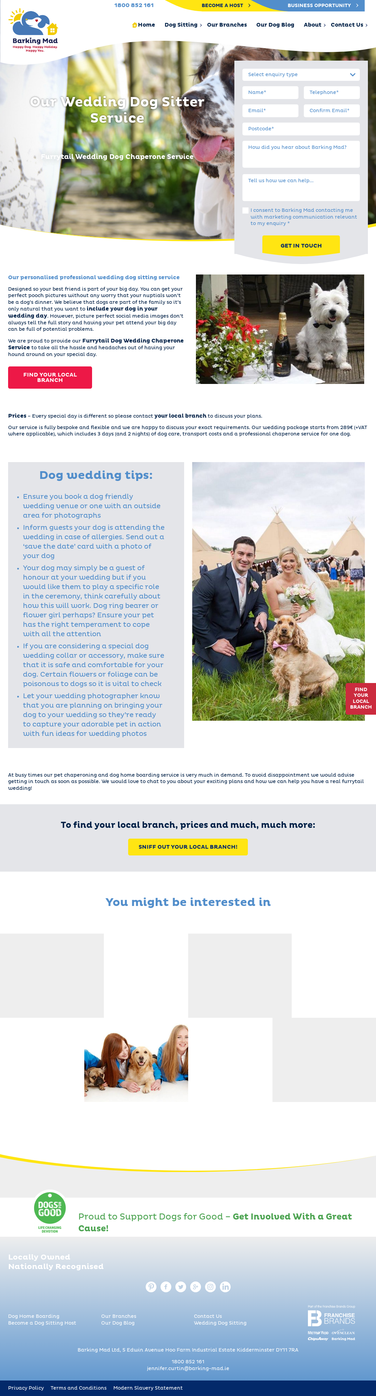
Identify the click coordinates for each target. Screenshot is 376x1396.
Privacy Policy (26, 1388)
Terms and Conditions (79, 1388)
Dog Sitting (181, 25)
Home (146, 25)
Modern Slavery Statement (148, 1388)
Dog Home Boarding (33, 1316)
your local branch (180, 416)
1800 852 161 (188, 1362)
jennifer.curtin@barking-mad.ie (188, 1368)
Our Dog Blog (275, 25)
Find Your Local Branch (50, 377)
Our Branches (227, 25)
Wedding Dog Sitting (220, 1323)
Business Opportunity (323, 5)
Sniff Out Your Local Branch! (188, 847)
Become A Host (226, 5)
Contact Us (347, 25)
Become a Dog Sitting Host (42, 1323)
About (312, 25)
